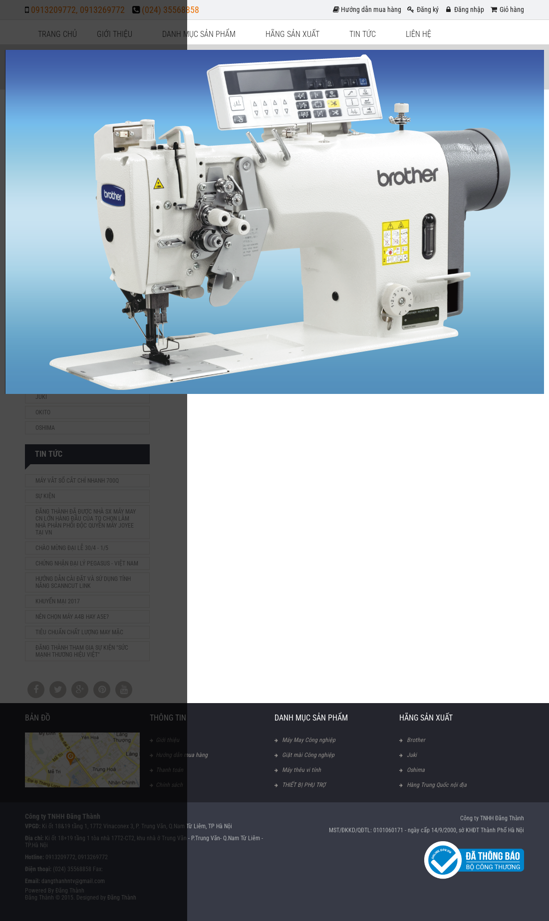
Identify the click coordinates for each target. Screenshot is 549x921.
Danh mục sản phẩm (199, 34)
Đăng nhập (464, 9)
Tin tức (362, 34)
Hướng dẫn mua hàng (367, 9)
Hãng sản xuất (292, 34)
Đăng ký (422, 9)
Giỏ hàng (506, 9)
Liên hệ (418, 34)
